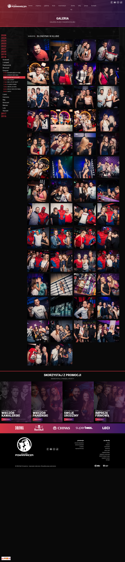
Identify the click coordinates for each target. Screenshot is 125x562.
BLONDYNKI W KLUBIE (11, 77)
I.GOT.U (7, 91)
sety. (79, 6)
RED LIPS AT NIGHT (10, 82)
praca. (86, 6)
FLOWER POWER (9, 84)
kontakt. (94, 6)
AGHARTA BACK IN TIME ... (12, 72)
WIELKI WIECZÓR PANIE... (12, 89)
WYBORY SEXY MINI (10, 75)
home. (31, 6)
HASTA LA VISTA (9, 87)
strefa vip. (72, 7)
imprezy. (38, 6)
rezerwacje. (62, 6)
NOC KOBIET (8, 79)
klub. (53, 6)
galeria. (46, 6)
